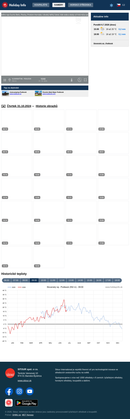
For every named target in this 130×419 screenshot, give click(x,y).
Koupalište (40, 5)
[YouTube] (30, 391)
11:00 (52, 280)
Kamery (58, 5)
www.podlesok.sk (15, 94)
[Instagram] (19, 391)
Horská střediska (80, 5)
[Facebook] (9, 391)
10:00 (43, 280)
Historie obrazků (46, 106)
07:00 (15, 280)
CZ (123, 5)
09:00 (34, 280)
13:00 (71, 280)
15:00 (89, 280)
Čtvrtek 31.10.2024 (20, 106)
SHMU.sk (16, 415)
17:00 (108, 280)
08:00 (25, 280)
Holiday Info (11, 3)
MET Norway (28, 415)
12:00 (61, 280)
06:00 (6, 280)
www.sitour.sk (24, 380)
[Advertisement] (110, 73)
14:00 (80, 280)
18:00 (117, 280)
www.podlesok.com (49, 94)
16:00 (98, 280)
